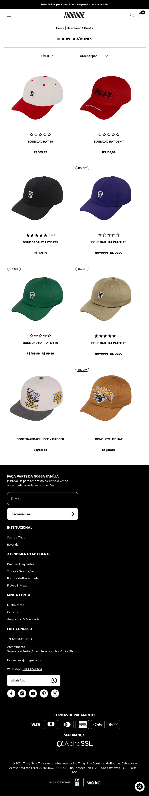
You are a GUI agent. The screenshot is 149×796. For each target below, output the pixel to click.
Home (60, 28)
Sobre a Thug (16, 537)
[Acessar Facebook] (11, 693)
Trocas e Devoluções (20, 571)
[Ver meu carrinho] (140, 14)
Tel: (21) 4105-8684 (19, 639)
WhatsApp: (24, 669)
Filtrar (47, 56)
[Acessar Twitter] (55, 693)
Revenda (13, 544)
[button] (140, 787)
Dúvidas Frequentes (20, 564)
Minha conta (15, 605)
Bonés (88, 28)
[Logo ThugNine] (74, 15)
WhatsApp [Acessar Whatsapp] (34, 680)
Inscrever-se (43, 514)
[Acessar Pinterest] (44, 693)
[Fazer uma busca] (132, 14)
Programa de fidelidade (23, 619)
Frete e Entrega (17, 585)
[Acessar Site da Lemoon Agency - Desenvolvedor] (75, 782)
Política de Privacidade (22, 578)
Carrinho (13, 612)
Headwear (74, 28)
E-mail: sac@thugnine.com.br (27, 660)
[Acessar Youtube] (33, 693)
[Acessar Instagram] (22, 693)
